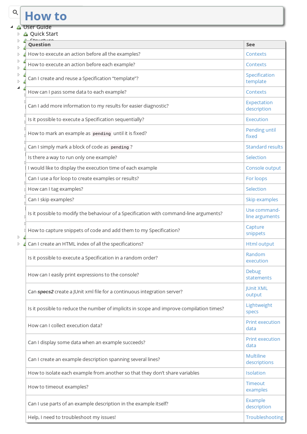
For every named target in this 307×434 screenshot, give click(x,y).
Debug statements (259, 274)
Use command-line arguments (263, 213)
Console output (263, 168)
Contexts (256, 54)
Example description (258, 403)
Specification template (260, 78)
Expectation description (259, 105)
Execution (257, 119)
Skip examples (262, 199)
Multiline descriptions (259, 359)
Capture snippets (255, 230)
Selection (256, 157)
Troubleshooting (264, 417)
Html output (260, 244)
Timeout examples (256, 386)
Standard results (264, 147)
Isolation (256, 373)
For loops (256, 178)
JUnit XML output (257, 291)
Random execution (257, 257)
